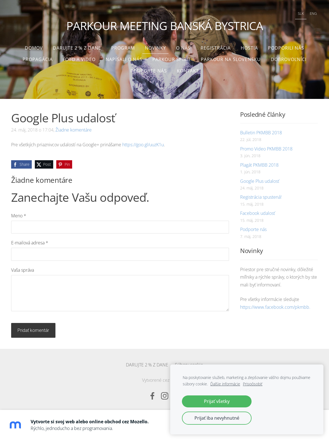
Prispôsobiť (252, 383)
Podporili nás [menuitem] (286, 46)
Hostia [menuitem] (249, 46)
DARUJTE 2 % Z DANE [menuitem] (77, 46)
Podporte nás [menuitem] (148, 69)
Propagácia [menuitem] (38, 57)
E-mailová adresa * (29, 241)
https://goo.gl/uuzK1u (143, 143)
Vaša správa (22, 268)
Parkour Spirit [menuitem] (171, 57)
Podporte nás (253, 228)
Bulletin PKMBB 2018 (261, 131)
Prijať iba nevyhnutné (216, 418)
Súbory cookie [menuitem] (189, 363)
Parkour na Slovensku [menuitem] (231, 57)
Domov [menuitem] (34, 46)
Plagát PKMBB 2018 (259, 163)
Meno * (18, 214)
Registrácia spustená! (261, 195)
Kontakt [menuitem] (188, 69)
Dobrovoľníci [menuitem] (288, 57)
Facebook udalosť (257, 211)
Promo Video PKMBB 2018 (266, 147)
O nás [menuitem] (183, 46)
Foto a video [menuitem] (79, 57)
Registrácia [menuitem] (216, 46)
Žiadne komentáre (73, 128)
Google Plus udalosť (259, 179)
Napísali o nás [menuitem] (124, 57)
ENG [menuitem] (312, 12)
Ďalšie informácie (225, 383)
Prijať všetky (217, 401)
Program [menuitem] (123, 46)
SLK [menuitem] (300, 12)
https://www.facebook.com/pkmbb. (275, 305)
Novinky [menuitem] (155, 46)
